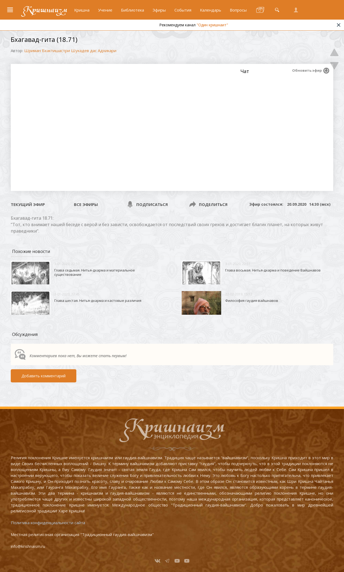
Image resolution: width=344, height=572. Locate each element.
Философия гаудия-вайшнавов (251, 300)
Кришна (81, 10)
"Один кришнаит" (222, 24)
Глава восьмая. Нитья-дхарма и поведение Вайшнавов (273, 270)
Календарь (210, 10)
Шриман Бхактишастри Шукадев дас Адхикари (70, 50)
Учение (105, 10)
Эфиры (159, 10)
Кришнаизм (45, 10)
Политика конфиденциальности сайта (48, 522)
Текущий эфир (28, 204)
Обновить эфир (307, 70)
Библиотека (132, 10)
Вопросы (238, 10)
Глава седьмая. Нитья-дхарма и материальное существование (94, 272)
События (182, 10)
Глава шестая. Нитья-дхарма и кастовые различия (97, 300)
